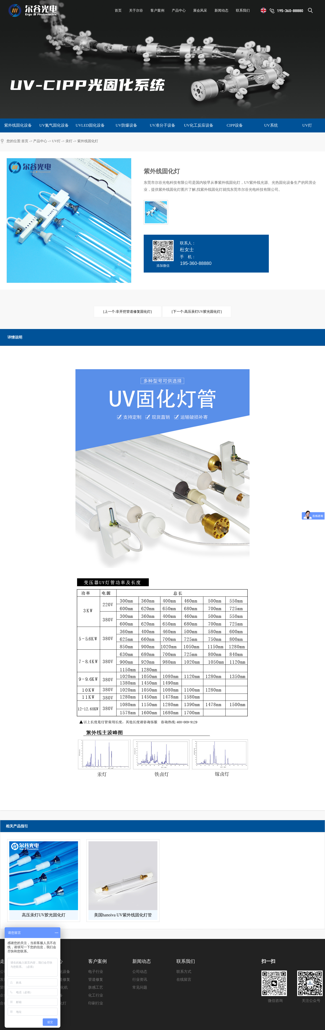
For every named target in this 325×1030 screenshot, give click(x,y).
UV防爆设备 (126, 125)
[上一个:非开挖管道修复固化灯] (127, 311)
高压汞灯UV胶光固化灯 (43, 915)
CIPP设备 (235, 125)
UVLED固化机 (56, 987)
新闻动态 (141, 961)
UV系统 (271, 125)
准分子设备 (53, 995)
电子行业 (95, 972)
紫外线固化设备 (18, 125)
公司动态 (139, 972)
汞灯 (68, 141)
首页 (24, 141)
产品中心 (40, 141)
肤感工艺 (95, 987)
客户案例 (97, 961)
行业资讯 (139, 979)
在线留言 (183, 979)
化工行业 (95, 995)
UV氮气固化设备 (54, 125)
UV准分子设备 (162, 125)
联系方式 (183, 972)
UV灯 (307, 125)
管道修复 (95, 979)
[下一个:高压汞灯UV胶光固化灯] (197, 311)
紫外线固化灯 (87, 141)
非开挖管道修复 (57, 979)
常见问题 (139, 987)
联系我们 (185, 961)
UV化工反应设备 (198, 125)
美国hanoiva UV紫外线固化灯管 (123, 915)
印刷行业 (95, 1003)
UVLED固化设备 (90, 125)
